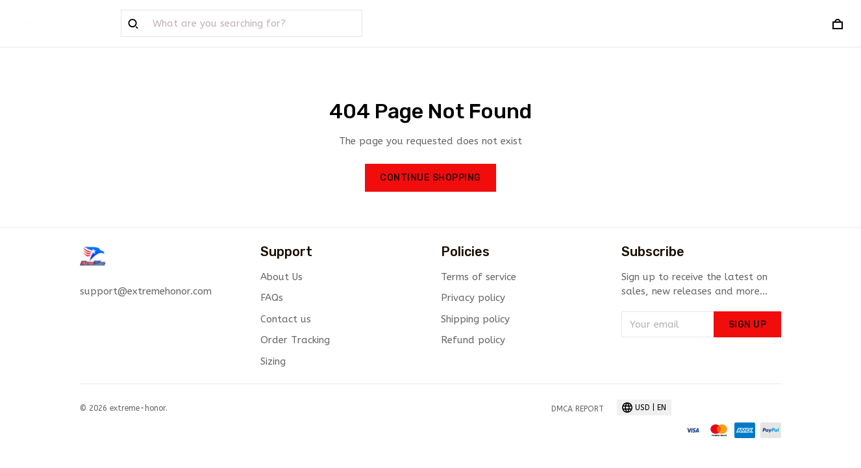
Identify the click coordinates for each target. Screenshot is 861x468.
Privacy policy (473, 298)
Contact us (285, 319)
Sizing (273, 361)
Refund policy (473, 340)
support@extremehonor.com (146, 291)
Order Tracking (295, 340)
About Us (281, 277)
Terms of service (478, 277)
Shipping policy (475, 319)
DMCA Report (577, 408)
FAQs (271, 298)
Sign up (748, 324)
